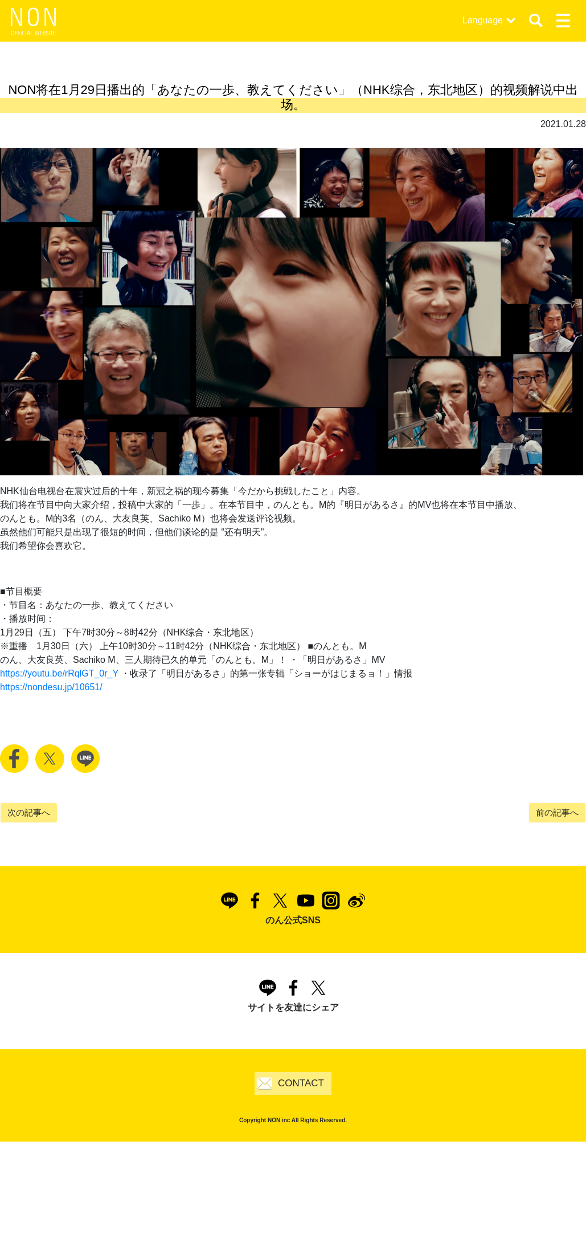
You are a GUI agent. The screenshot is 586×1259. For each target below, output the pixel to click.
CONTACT (301, 1083)
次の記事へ (28, 812)
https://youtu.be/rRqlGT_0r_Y (59, 673)
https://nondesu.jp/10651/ (51, 687)
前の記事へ (557, 812)
